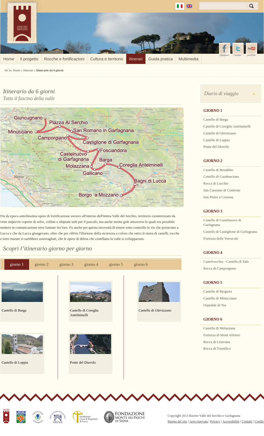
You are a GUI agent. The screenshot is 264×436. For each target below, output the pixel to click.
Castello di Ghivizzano (155, 310)
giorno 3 (66, 264)
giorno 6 (141, 264)
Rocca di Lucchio (216, 183)
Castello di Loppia (15, 362)
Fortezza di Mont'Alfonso (221, 335)
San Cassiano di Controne (221, 190)
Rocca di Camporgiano (219, 268)
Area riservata (198, 421)
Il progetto (29, 58)
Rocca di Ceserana (216, 342)
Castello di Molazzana (219, 328)
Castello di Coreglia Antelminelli (84, 312)
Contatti (247, 421)
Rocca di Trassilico (217, 348)
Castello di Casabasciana (221, 176)
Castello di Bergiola (217, 291)
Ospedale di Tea (214, 305)
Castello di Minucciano (220, 298)
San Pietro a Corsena (218, 197)
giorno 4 (91, 264)
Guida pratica (160, 58)
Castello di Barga (14, 310)
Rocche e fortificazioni (64, 58)
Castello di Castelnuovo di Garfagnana (222, 222)
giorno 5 (116, 264)
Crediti (259, 421)
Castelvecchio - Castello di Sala (226, 261)
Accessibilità (230, 421)
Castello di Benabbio (218, 170)
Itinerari (136, 58)
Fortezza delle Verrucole (220, 238)
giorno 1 (17, 264)
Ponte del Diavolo (83, 362)
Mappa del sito (177, 421)
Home (8, 58)
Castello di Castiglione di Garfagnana (230, 232)
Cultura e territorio (106, 58)
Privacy (215, 421)
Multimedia (189, 58)
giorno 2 (41, 264)
